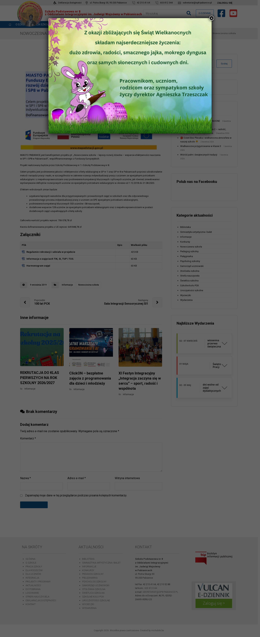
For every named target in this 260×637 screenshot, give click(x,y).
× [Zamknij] (211, 18)
